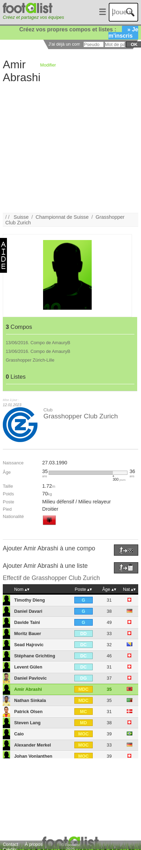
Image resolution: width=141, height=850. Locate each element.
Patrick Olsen (28, 711)
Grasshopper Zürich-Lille (30, 360)
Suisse (21, 217)
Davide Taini (27, 622)
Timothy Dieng (29, 600)
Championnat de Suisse (62, 217)
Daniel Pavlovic (30, 678)
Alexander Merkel (32, 745)
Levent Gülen (28, 667)
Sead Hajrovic (29, 644)
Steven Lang (27, 722)
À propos (33, 844)
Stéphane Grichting (34, 655)
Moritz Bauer (27, 633)
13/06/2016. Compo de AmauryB (38, 342)
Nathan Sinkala (30, 700)
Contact (10, 844)
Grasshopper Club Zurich (80, 416)
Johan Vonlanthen (33, 756)
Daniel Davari (28, 611)
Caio (19, 733)
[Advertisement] (65, 147)
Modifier (48, 65)
